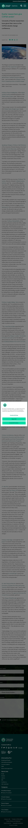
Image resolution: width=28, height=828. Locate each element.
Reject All (14, 418)
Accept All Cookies (14, 422)
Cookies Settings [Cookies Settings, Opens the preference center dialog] (14, 415)
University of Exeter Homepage (19, 1)
